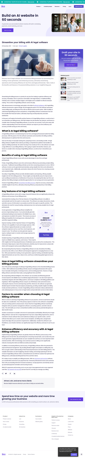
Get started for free (75, 399)
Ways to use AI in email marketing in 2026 (72, 83)
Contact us (70, 435)
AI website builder (7, 427)
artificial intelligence (39, 105)
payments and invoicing (41, 358)
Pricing (64, 6)
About (69, 419)
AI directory (54, 433)
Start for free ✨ (71, 65)
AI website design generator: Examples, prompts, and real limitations (74, 93)
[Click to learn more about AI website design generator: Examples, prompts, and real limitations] (63, 92)
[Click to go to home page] (7, 6)
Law (20, 419)
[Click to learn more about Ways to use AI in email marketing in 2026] (63, 83)
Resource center (55, 425)
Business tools (55, 431)
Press (69, 427)
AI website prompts (48, 6)
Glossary (54, 428)
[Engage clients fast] (46, 225)
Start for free (78, 6)
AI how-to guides (23, 46)
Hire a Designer (55, 439)
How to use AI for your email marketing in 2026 (74, 78)
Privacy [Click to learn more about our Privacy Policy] (24, 454)
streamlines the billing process (27, 183)
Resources (57, 6)
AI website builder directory (58, 436)
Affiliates (70, 429)
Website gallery (39, 421)
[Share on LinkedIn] (14, 373)
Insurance (21, 421)
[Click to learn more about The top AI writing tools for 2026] (63, 88)
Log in (70, 6)
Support (53, 422)
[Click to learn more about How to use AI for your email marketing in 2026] (63, 79)
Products (38, 6)
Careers (69, 424)
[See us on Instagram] (81, 454)
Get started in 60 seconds (14, 369)
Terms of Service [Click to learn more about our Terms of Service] (31, 454)
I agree (74, 454)
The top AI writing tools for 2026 (73, 87)
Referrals (70, 432)
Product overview (7, 419)
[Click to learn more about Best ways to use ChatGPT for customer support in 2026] (63, 98)
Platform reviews (56, 420)
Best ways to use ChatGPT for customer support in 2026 (73, 99)
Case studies (38, 419)
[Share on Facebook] (10, 373)
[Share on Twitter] (6, 373)
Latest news (71, 421)
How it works (6, 421)
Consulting (21, 424)
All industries (22, 427)
